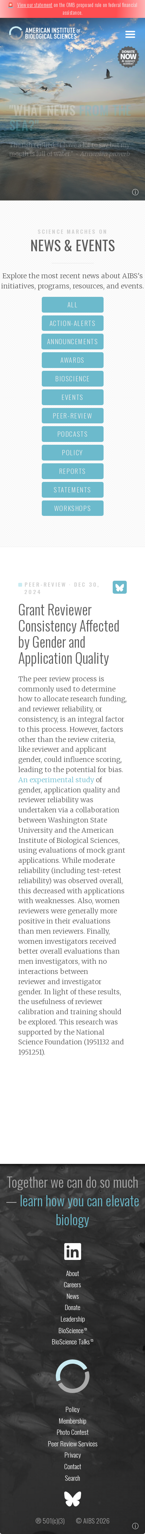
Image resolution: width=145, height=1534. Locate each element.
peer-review (73, 415)
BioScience (72, 1330)
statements (72, 489)
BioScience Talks (72, 1341)
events (72, 397)
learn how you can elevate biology (79, 1209)
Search (72, 1478)
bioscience (72, 378)
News (72, 1296)
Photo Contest (72, 1432)
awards (72, 360)
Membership (72, 1421)
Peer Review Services (73, 1443)
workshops (72, 508)
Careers (72, 1284)
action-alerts (73, 323)
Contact (72, 1466)
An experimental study (56, 780)
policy (72, 452)
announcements (72, 341)
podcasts (72, 434)
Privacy (72, 1455)
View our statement (34, 4)
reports (72, 471)
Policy (72, 1409)
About (72, 1273)
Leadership (72, 1319)
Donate (72, 1307)
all (72, 304)
